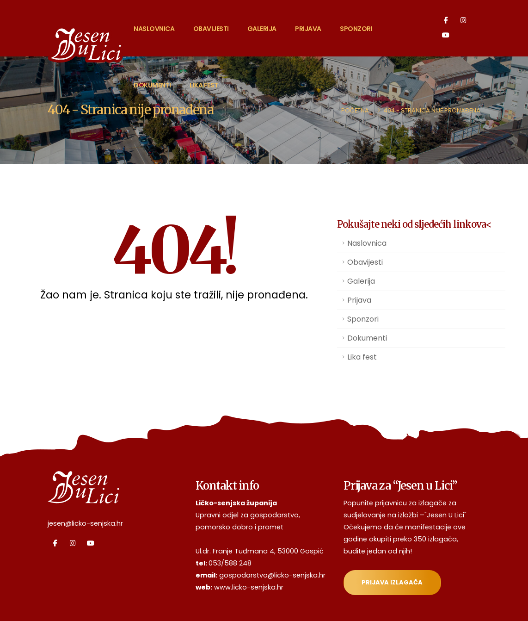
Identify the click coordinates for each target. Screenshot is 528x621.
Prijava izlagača (392, 582)
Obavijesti (211, 28)
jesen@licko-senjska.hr (85, 523)
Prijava (308, 28)
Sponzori (356, 28)
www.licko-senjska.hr (248, 587)
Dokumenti (152, 85)
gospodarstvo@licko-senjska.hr (272, 575)
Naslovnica (154, 28)
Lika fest (204, 85)
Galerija (261, 28)
